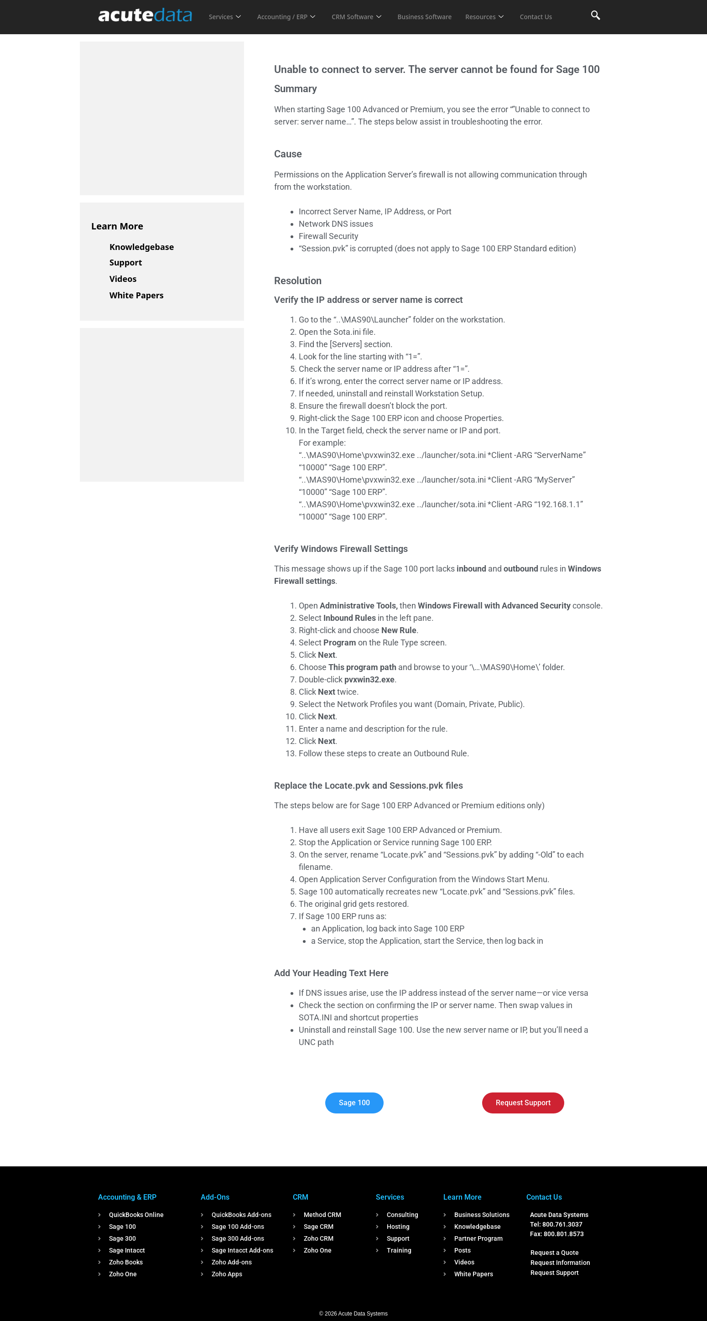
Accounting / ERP (291, 11)
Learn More (117, 226)
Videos (123, 278)
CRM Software (366, 11)
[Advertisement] (159, 117)
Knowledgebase (141, 246)
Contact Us (226, 23)
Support (125, 262)
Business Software (439, 11)
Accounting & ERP (127, 1197)
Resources (503, 11)
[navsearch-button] (596, 16)
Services (226, 11)
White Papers (136, 295)
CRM (300, 1197)
